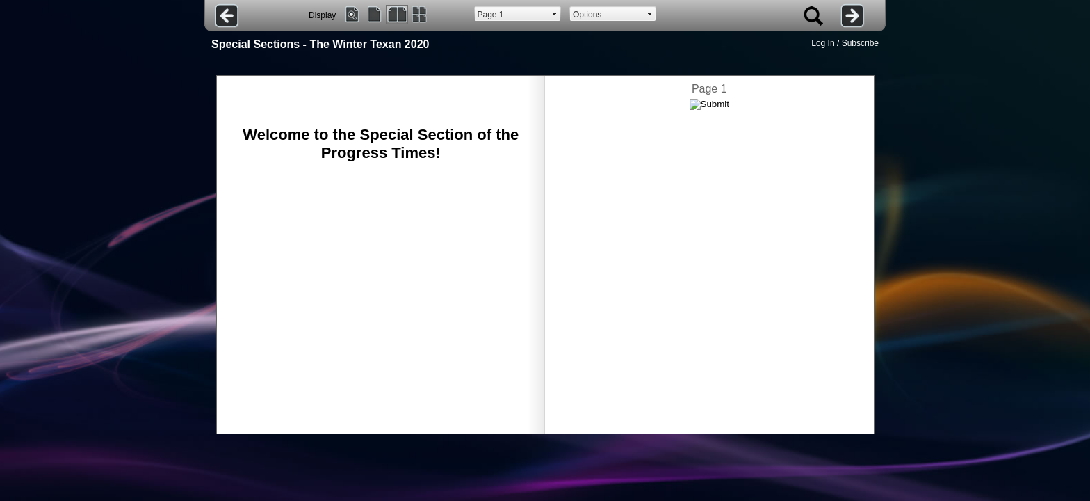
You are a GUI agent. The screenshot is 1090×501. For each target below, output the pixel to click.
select (554, 14)
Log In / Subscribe (845, 43)
